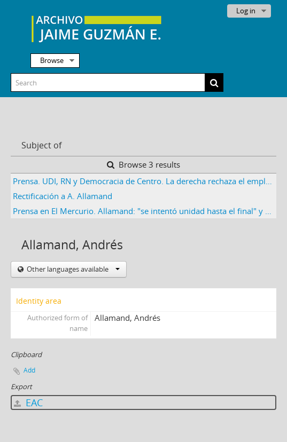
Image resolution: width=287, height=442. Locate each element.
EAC (28, 402)
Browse (52, 60)
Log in (245, 10)
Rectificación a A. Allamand (62, 196)
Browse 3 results (143, 164)
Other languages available (72, 269)
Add (29, 370)
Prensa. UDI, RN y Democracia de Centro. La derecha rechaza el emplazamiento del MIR (144, 181)
